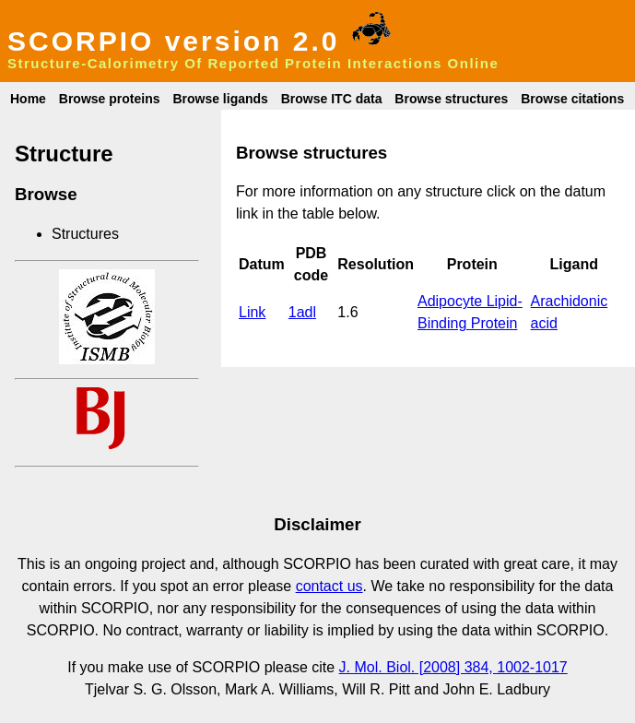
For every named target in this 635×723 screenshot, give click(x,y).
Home (28, 98)
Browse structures (451, 98)
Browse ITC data (331, 98)
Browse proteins (109, 98)
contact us (329, 586)
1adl (302, 312)
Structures (85, 234)
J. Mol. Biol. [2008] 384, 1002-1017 (453, 667)
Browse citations (572, 98)
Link (252, 312)
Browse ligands (219, 98)
